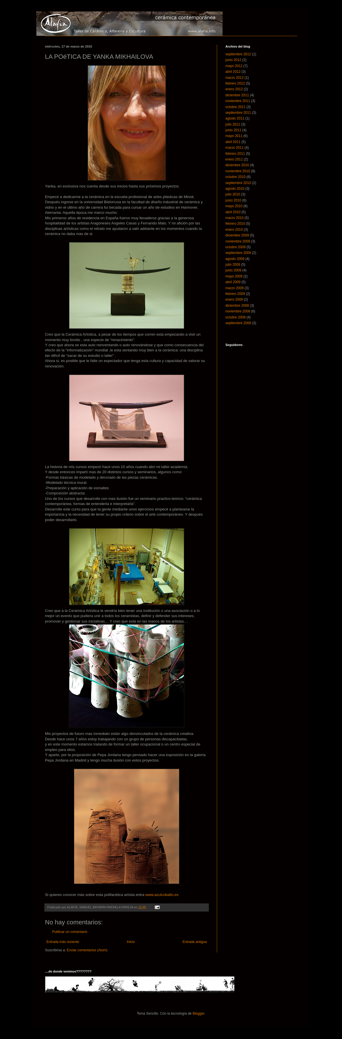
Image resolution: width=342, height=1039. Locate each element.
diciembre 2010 (237, 165)
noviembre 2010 (237, 171)
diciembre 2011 (237, 95)
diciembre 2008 (237, 306)
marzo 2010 (234, 218)
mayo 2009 (233, 276)
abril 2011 (233, 142)
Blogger (198, 1013)
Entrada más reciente (62, 942)
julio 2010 (232, 194)
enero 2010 (234, 230)
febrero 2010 (235, 224)
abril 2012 (233, 72)
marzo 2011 (234, 148)
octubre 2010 (235, 177)
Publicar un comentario (69, 932)
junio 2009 (233, 270)
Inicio (131, 942)
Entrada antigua (194, 942)
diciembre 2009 (237, 235)
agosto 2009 (234, 259)
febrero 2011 (235, 154)
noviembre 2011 (237, 101)
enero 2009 (234, 300)
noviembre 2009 (237, 241)
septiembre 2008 (238, 323)
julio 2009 (232, 265)
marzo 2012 (234, 78)
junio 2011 (233, 130)
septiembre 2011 (238, 113)
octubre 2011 (235, 107)
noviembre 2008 (237, 311)
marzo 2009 (234, 288)
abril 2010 (233, 212)
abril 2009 (233, 282)
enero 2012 (234, 89)
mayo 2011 (233, 136)
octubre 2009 (235, 247)
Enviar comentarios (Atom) (87, 950)
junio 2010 (233, 200)
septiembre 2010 (238, 183)
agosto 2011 (234, 118)
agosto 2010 (234, 189)
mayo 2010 (233, 206)
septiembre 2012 (238, 54)
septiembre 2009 (238, 253)
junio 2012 (233, 60)
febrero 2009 (235, 294)
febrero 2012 (235, 83)
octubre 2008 (235, 317)
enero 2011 (234, 159)
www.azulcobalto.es (161, 895)
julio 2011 (232, 124)
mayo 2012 (233, 66)
